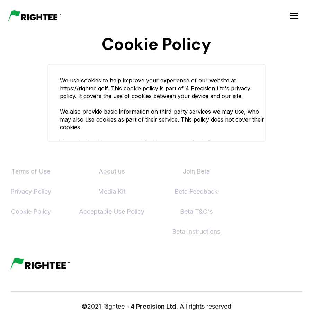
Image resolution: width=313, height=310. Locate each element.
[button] (294, 15)
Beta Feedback (196, 191)
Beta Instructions (196, 231)
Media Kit (111, 191)
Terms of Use (30, 171)
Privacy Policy (30, 191)
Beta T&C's (196, 211)
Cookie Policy (31, 211)
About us (112, 171)
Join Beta (196, 171)
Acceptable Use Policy (111, 211)
